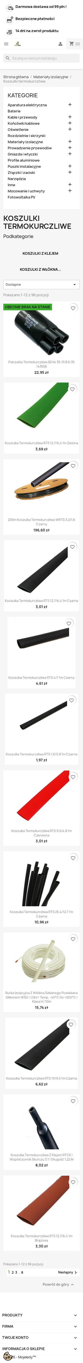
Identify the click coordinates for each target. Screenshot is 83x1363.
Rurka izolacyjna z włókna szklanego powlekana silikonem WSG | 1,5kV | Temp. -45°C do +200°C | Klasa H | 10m (41, 997)
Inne (11, 185)
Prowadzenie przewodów (30, 148)
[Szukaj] (41, 58)
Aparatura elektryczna (27, 105)
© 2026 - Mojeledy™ (19, 1357)
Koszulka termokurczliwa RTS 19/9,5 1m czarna (41, 1078)
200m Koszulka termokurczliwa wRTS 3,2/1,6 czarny (41, 522)
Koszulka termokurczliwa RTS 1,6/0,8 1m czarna (41, 754)
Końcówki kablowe (24, 123)
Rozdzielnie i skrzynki (26, 136)
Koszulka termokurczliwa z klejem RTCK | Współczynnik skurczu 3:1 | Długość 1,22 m (41, 1157)
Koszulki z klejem (40, 253)
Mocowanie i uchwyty (26, 191)
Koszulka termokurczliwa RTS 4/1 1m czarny (41, 677)
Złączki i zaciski (21, 172)
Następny (68, 1272)
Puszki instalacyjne (24, 166)
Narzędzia (17, 179)
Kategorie (23, 95)
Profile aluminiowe (24, 160)
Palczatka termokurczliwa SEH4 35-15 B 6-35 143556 (41, 364)
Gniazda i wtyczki (23, 154)
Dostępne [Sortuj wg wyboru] (41, 284)
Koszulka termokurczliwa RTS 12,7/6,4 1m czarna (41, 601)
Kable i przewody (22, 117)
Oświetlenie (18, 129)
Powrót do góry (59, 1284)
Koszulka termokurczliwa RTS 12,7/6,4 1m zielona (41, 443)
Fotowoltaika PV (21, 197)
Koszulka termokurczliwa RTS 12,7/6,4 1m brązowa (41, 1238)
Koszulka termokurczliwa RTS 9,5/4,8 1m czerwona (41, 833)
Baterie (14, 111)
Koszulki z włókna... (40, 269)
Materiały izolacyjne (25, 142)
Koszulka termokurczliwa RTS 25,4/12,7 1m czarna (41, 914)
